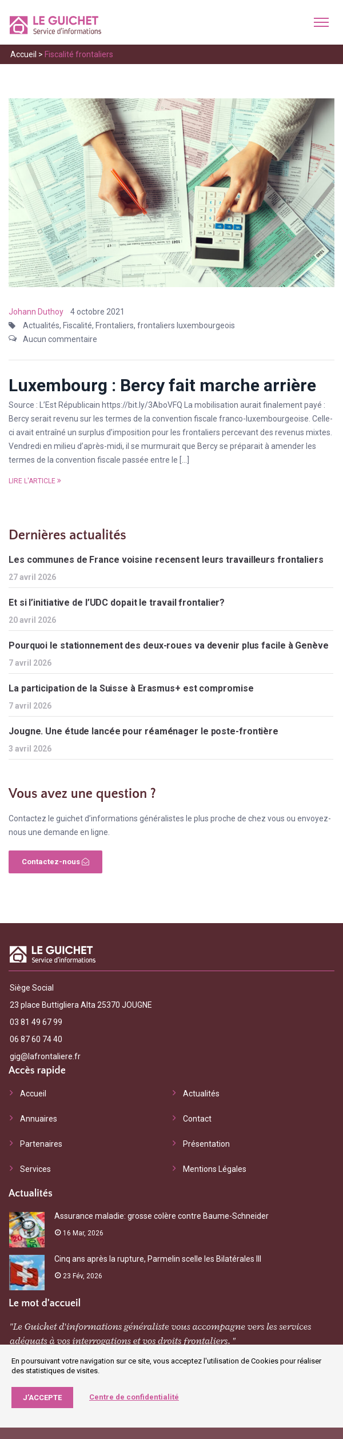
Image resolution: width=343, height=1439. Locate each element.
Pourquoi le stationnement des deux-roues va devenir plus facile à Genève (169, 645)
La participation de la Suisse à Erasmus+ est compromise (131, 688)
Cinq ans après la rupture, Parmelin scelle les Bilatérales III (157, 1258)
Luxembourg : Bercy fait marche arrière (162, 385)
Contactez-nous (55, 861)
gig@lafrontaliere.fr (45, 1056)
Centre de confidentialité (134, 1397)
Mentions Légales (214, 1169)
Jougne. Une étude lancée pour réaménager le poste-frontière (143, 731)
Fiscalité (77, 325)
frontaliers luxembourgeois (186, 325)
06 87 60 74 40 (36, 1039)
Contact (197, 1118)
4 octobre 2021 (97, 311)
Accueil (23, 54)
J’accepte (42, 1397)
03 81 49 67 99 (36, 1022)
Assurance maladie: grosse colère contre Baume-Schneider (161, 1216)
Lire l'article (35, 481)
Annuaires (38, 1118)
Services (35, 1169)
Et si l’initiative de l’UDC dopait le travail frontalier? (117, 602)
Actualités (41, 325)
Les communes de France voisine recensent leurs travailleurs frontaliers (166, 559)
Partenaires (41, 1143)
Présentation (206, 1143)
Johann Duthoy (36, 311)
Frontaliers (114, 325)
